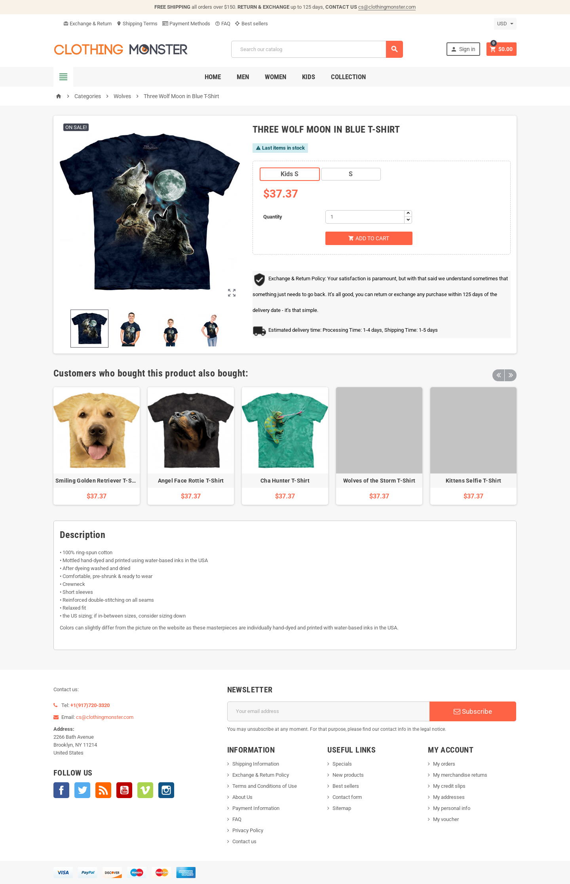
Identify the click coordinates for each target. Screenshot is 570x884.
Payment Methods (186, 24)
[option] (96, 446)
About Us (242, 797)
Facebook (61, 790)
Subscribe (473, 711)
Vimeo (145, 790)
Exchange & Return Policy (260, 775)
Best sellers (251, 24)
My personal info (451, 808)
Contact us (244, 841)
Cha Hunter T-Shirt (285, 480)
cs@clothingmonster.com (387, 7)
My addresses (449, 797)
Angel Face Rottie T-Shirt (191, 480)
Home (213, 77)
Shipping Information (255, 764)
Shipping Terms (137, 24)
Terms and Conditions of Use (264, 786)
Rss (103, 790)
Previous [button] (498, 373)
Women (275, 77)
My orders (444, 764)
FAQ (222, 24)
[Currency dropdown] (505, 24)
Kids (308, 77)
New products (348, 775)
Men (243, 77)
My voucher (446, 819)
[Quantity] (365, 217)
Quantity (272, 217)
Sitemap (341, 808)
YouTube (124, 790)
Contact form (347, 797)
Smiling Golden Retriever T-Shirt (98, 480)
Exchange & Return (87, 24)
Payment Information (255, 808)
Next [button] (511, 373)
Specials (342, 764)
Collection (348, 77)
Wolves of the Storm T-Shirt (379, 480)
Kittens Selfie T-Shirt (473, 480)
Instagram (166, 790)
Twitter (82, 790)
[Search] (317, 49)
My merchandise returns (460, 775)
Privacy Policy (247, 830)
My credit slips (449, 786)
